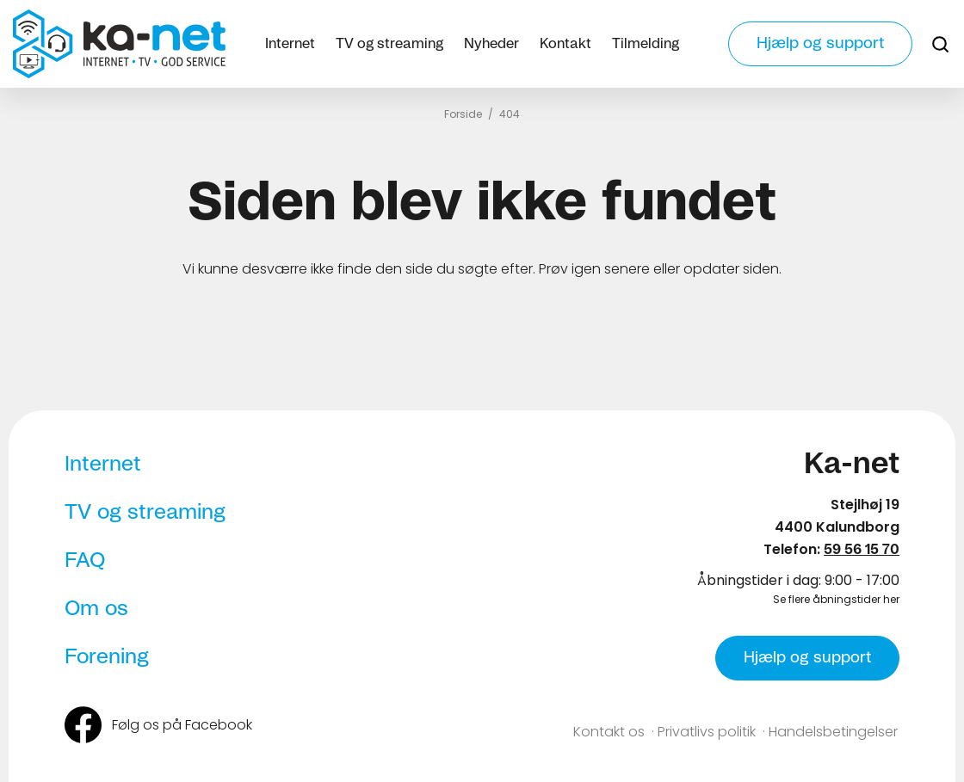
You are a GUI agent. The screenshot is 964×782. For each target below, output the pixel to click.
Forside (463, 114)
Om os (96, 609)
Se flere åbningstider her (836, 599)
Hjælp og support (820, 44)
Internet (290, 44)
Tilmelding (645, 44)
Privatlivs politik (707, 732)
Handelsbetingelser (833, 732)
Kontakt (565, 44)
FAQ (85, 561)
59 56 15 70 (861, 550)
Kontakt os (609, 732)
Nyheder (491, 44)
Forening (107, 657)
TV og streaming (389, 44)
